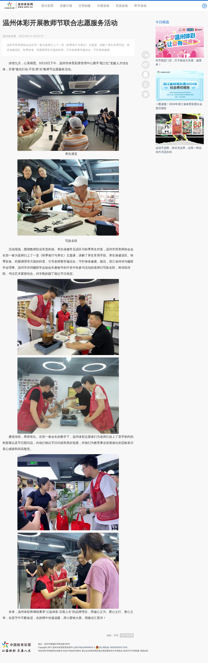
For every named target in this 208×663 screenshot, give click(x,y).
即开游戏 (140, 5)
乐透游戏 (103, 5)
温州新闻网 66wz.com (33, 626)
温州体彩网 (127, 635)
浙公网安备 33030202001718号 (113, 647)
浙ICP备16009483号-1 (85, 647)
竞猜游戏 (122, 5)
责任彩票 (47, 5)
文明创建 (84, 5)
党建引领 (66, 5)
